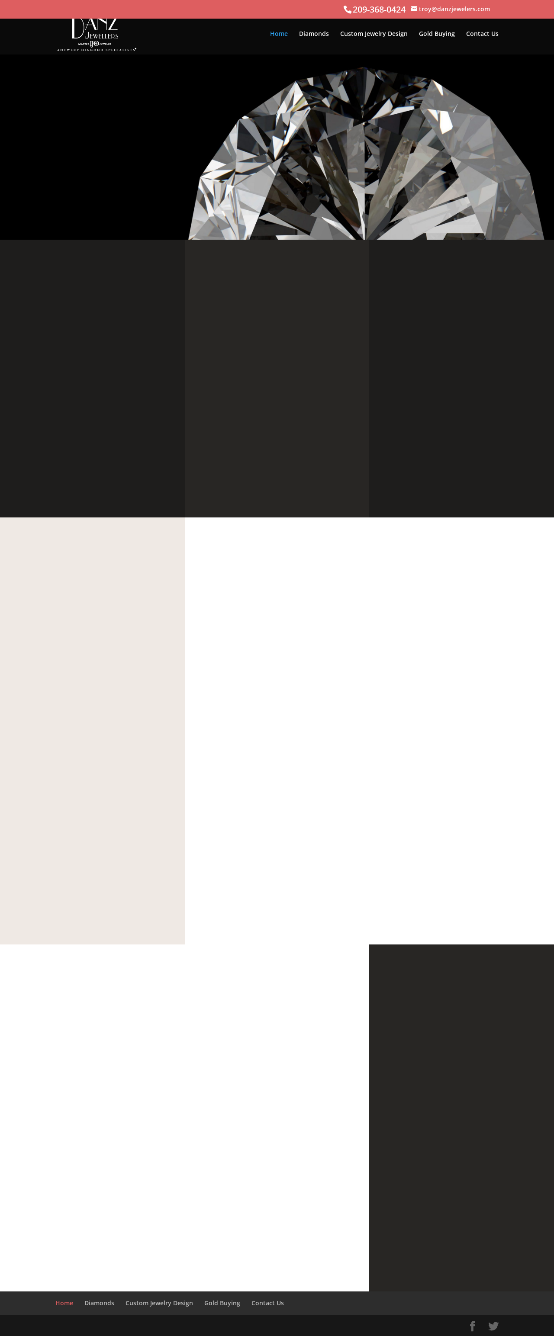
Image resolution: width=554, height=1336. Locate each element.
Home (279, 34)
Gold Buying (437, 34)
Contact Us (482, 34)
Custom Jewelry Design (374, 34)
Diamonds (314, 34)
